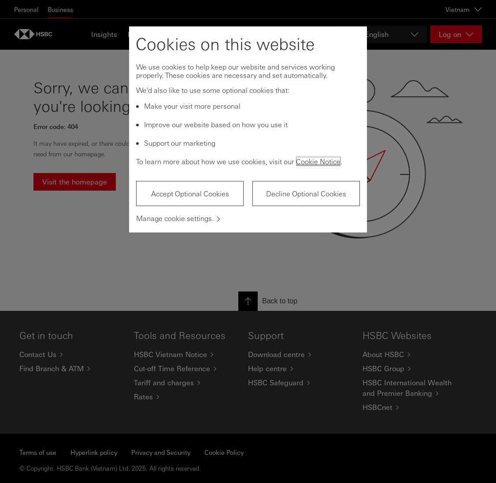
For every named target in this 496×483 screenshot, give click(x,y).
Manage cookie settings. (175, 218)
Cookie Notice (318, 161)
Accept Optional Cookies (190, 193)
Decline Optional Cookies (306, 193)
